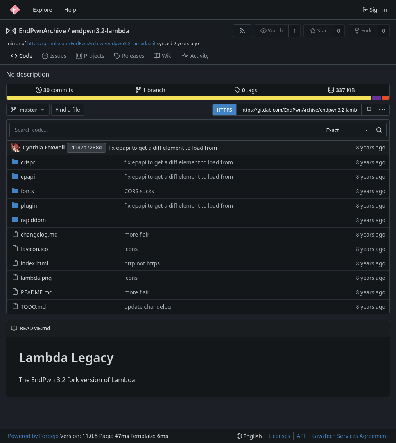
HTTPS (224, 109)
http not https (142, 263)
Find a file (68, 109)
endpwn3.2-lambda (100, 31)
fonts (23, 191)
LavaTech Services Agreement (350, 435)
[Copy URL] (368, 110)
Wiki (163, 55)
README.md (32, 292)
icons (131, 249)
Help (70, 9)
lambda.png (32, 277)
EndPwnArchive (42, 31)
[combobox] (346, 130)
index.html (30, 263)
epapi (23, 176)
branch (150, 90)
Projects (90, 55)
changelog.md (35, 234)
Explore (42, 9)
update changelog (147, 306)
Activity (195, 55)
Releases (129, 55)
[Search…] (379, 130)
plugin (24, 205)
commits (54, 90)
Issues (54, 55)
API (301, 435)
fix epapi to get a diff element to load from (162, 147)
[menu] (382, 110)
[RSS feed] (242, 30)
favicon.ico (30, 249)
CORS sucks (139, 191)
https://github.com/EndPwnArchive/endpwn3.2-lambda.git (91, 43)
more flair (136, 234)
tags (245, 90)
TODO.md (29, 306)
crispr (23, 162)
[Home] (15, 10)
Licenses (279, 435)
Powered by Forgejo (33, 435)
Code (21, 55)
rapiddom (29, 220)
